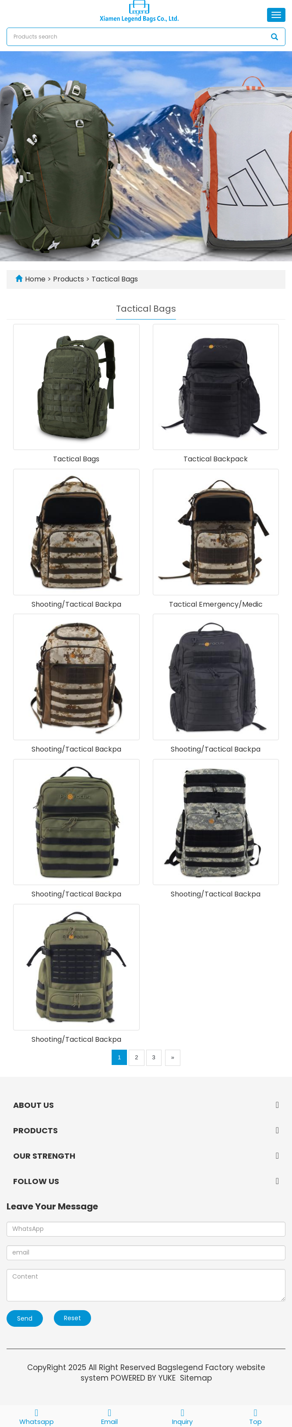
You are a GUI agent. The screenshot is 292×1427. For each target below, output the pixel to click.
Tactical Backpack (215, 459)
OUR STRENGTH (44, 1155)
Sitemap (196, 1378)
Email (109, 1415)
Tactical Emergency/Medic (216, 604)
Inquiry (182, 1415)
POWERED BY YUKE (144, 1378)
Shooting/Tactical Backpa (76, 604)
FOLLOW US (36, 1181)
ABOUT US (33, 1105)
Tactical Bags (114, 279)
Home (35, 279)
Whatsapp (36, 1415)
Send (24, 1318)
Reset (72, 1318)
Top (255, 1415)
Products (69, 279)
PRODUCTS (35, 1130)
